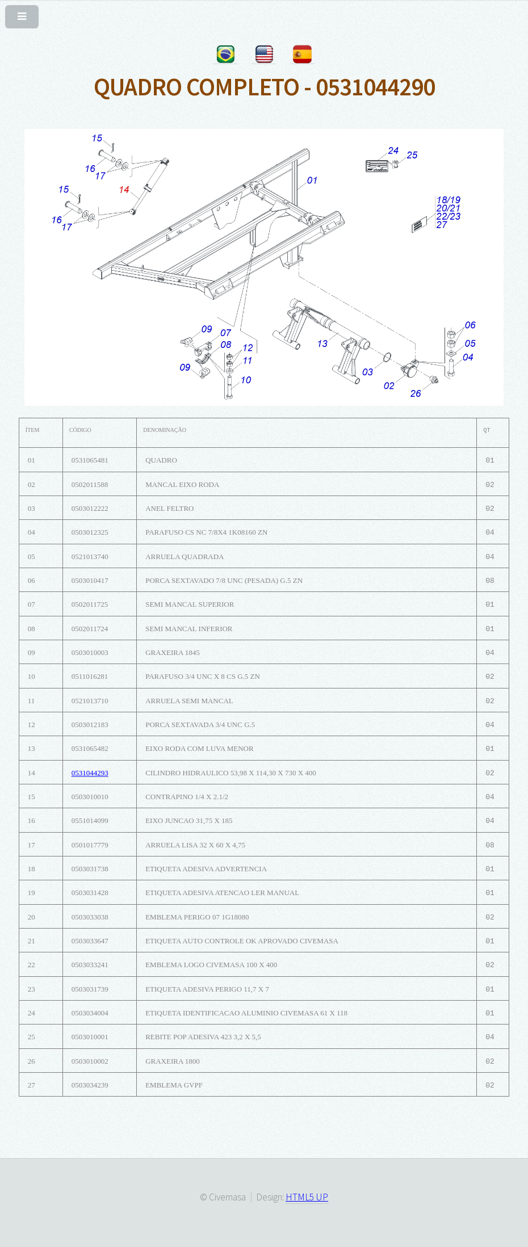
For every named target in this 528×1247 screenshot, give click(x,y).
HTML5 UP (307, 1197)
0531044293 (90, 773)
